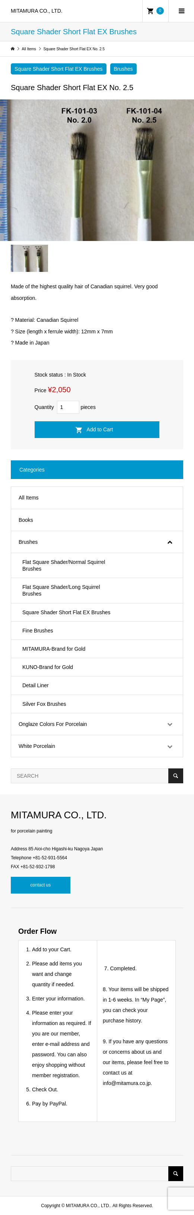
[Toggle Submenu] (170, 542)
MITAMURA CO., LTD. (37, 11)
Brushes (123, 69)
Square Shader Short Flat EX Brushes (59, 69)
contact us (41, 885)
